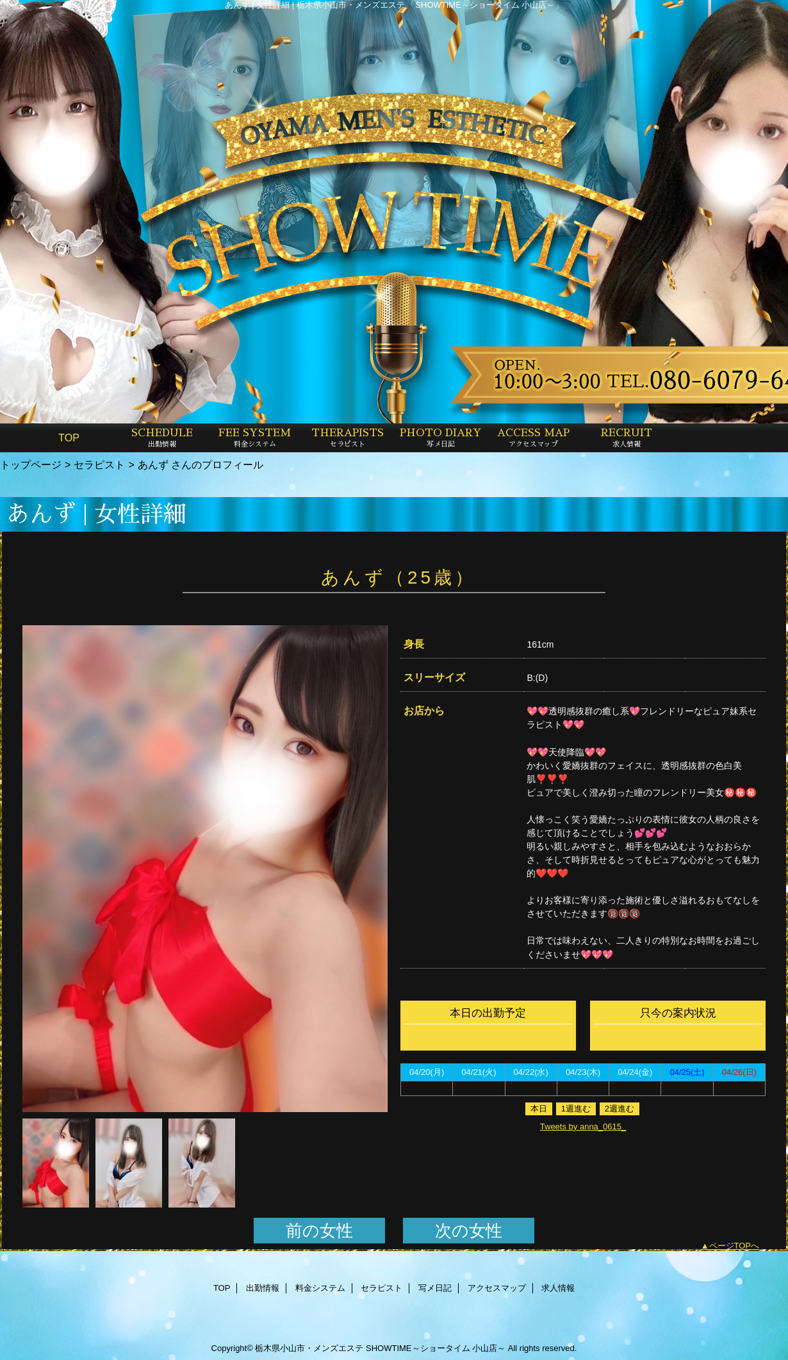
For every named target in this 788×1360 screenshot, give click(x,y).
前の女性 (319, 1230)
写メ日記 (435, 1288)
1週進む (576, 1108)
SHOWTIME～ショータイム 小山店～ (435, 1348)
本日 (538, 1108)
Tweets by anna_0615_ (583, 1126)
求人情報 (558, 1288)
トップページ (31, 464)
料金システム (320, 1288)
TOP (68, 437)
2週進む (619, 1108)
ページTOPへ (734, 1245)
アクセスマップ (497, 1288)
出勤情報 (262, 1288)
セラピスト (99, 464)
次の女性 (468, 1230)
